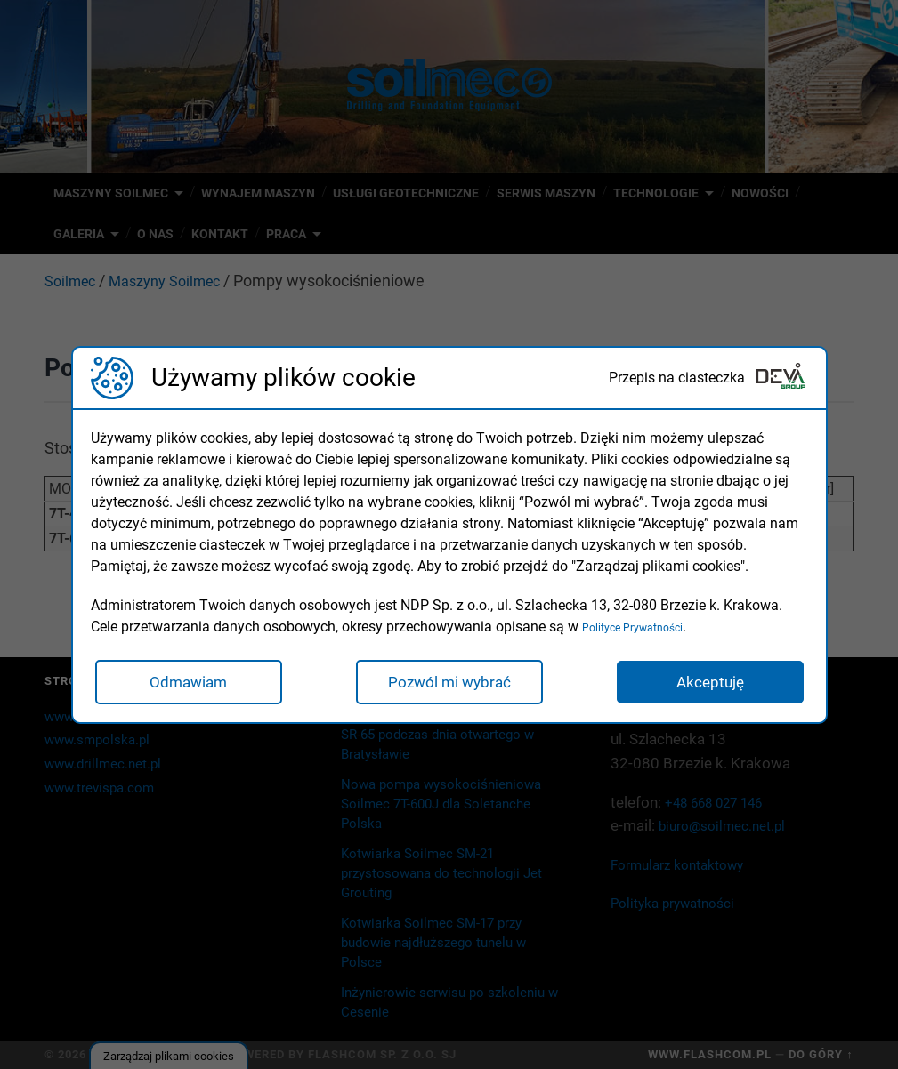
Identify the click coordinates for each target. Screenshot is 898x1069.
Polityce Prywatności (647, 626)
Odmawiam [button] (188, 682)
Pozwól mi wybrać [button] (449, 682)
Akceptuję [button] (710, 682)
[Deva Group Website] (780, 377)
